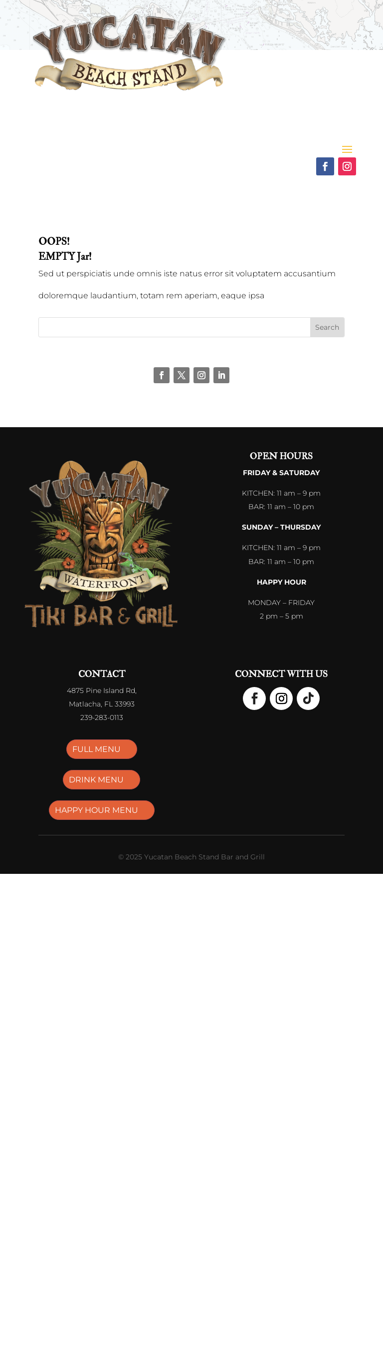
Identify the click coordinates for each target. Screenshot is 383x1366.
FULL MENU (96, 749)
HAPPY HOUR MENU (96, 810)
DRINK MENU (96, 779)
